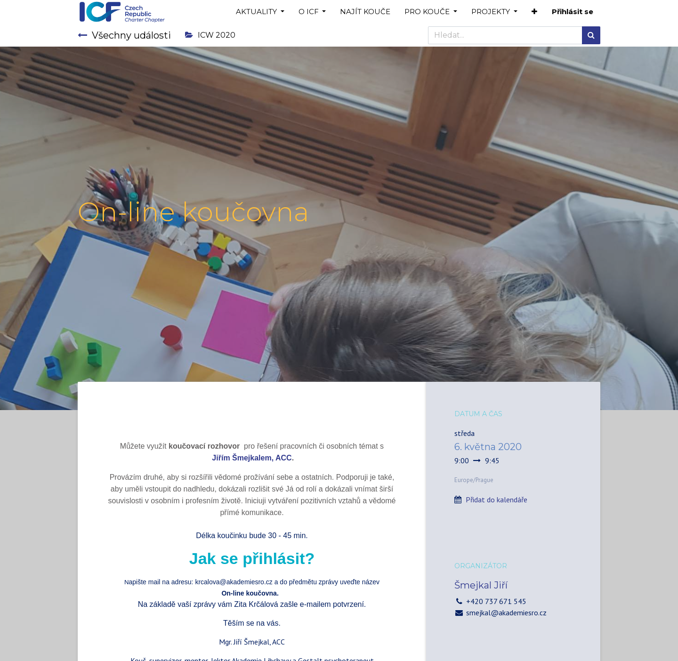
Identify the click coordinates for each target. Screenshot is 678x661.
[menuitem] (365, 12)
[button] (534, 12)
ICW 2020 (210, 35)
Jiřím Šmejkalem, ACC (251, 458)
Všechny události (124, 35)
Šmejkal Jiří (481, 585)
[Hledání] (591, 35)
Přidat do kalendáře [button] (496, 499)
